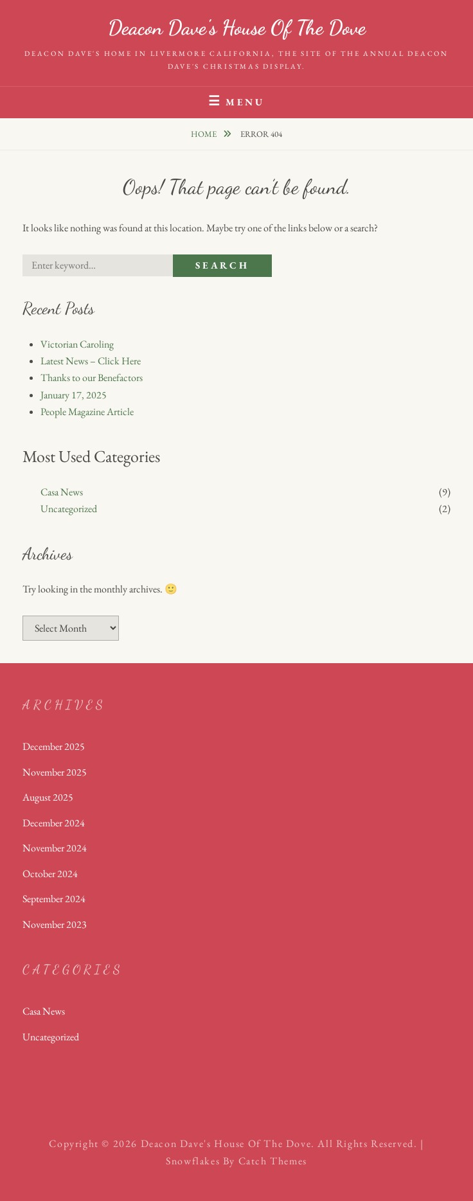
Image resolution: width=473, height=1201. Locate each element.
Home (205, 134)
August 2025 (47, 797)
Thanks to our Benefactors (91, 377)
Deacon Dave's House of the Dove (237, 27)
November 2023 (54, 924)
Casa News (61, 492)
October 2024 (50, 873)
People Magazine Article (87, 411)
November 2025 (54, 772)
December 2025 (53, 746)
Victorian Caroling (77, 344)
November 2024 (54, 848)
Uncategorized (68, 508)
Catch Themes (272, 1161)
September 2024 (53, 898)
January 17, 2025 (73, 395)
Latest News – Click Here (90, 361)
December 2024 (53, 823)
